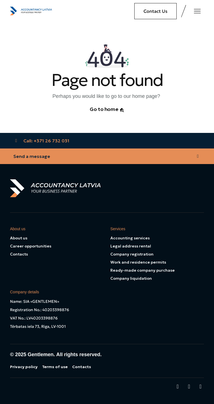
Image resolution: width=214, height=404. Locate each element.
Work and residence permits (138, 262)
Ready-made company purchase (142, 270)
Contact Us (155, 11)
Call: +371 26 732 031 (41, 140)
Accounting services (130, 238)
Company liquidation (131, 278)
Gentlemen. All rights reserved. (64, 354)
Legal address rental (130, 246)
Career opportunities (30, 246)
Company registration (132, 254)
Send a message (107, 156)
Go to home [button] (107, 109)
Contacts (19, 254)
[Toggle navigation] (197, 11)
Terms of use (55, 366)
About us (18, 238)
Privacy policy (24, 366)
